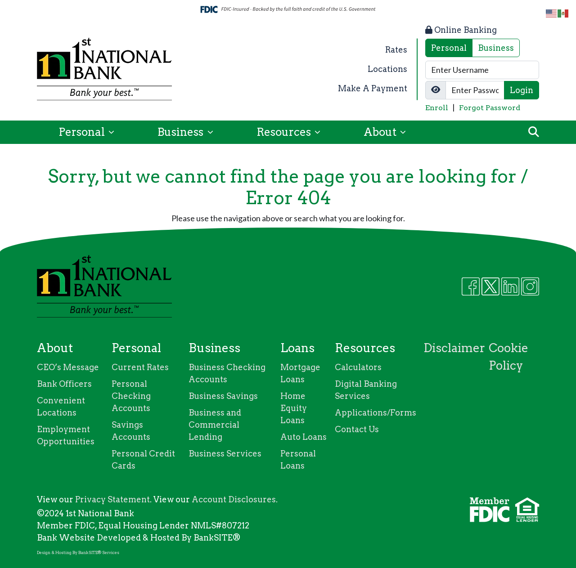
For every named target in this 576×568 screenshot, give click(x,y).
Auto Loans (303, 437)
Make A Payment (372, 88)
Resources (284, 132)
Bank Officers (64, 384)
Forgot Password (489, 107)
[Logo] (104, 69)
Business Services (225, 453)
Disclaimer (454, 348)
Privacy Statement (112, 499)
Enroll (436, 107)
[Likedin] (510, 286)
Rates (396, 49)
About (381, 132)
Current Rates (140, 367)
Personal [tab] (449, 48)
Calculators (358, 367)
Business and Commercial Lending (215, 425)
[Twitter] (491, 286)
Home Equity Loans (293, 408)
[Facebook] (471, 286)
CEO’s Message (68, 367)
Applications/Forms (375, 412)
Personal (82, 132)
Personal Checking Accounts (131, 396)
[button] (533, 132)
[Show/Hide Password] (435, 90)
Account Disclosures (234, 499)
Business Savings (223, 396)
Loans (297, 348)
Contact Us (357, 429)
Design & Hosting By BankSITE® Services (78, 552)
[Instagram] (530, 286)
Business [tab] (496, 48)
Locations (387, 69)
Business (182, 132)
